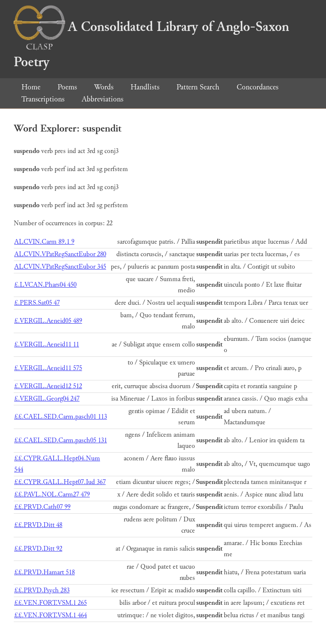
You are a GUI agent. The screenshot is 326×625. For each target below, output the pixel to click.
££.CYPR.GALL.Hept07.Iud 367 (60, 482)
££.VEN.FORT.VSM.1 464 (50, 615)
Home (30, 87)
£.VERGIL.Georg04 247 (46, 399)
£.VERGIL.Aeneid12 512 (48, 386)
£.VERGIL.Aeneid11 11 (46, 344)
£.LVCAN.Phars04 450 (45, 285)
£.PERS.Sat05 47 (37, 303)
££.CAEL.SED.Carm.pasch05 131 (60, 440)
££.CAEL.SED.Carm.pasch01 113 (60, 417)
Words (103, 87)
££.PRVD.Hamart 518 (44, 572)
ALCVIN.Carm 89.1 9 (44, 242)
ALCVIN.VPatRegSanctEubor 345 (60, 267)
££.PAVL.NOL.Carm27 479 (52, 494)
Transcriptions (42, 99)
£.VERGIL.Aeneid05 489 (48, 321)
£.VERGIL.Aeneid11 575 (48, 368)
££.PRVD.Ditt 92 (38, 549)
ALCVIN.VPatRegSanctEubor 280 (60, 254)
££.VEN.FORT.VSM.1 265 (50, 603)
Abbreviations (102, 99)
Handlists (145, 87)
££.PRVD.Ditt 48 (38, 525)
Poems (67, 87)
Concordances (257, 87)
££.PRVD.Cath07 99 (42, 507)
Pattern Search (198, 87)
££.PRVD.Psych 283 (42, 590)
